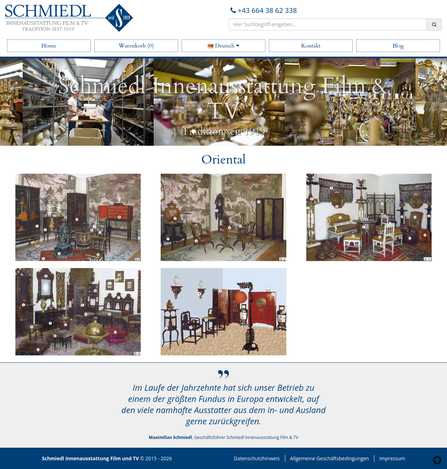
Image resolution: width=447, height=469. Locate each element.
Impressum (392, 458)
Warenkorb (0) (136, 46)
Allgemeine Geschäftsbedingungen (329, 458)
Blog (398, 46)
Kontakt (310, 46)
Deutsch (223, 46)
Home (49, 46)
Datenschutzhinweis (257, 458)
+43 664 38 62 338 (263, 10)
